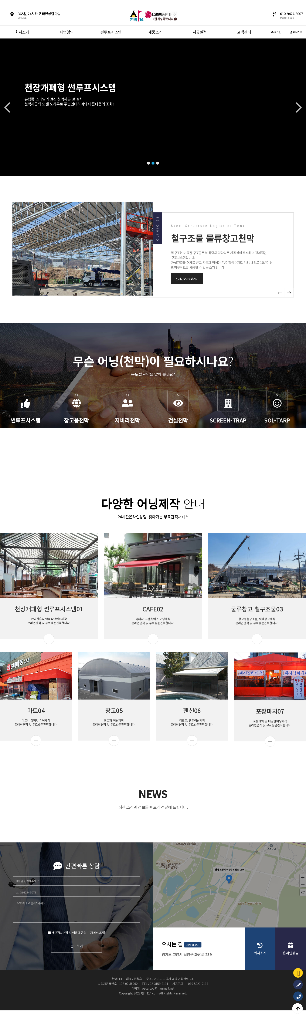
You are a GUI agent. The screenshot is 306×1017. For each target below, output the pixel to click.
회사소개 (22, 32)
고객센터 (244, 32)
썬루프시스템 (111, 32)
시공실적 (200, 32)
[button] (148, 163)
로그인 (276, 32)
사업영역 (67, 32)
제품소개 (155, 32)
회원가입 (296, 32)
